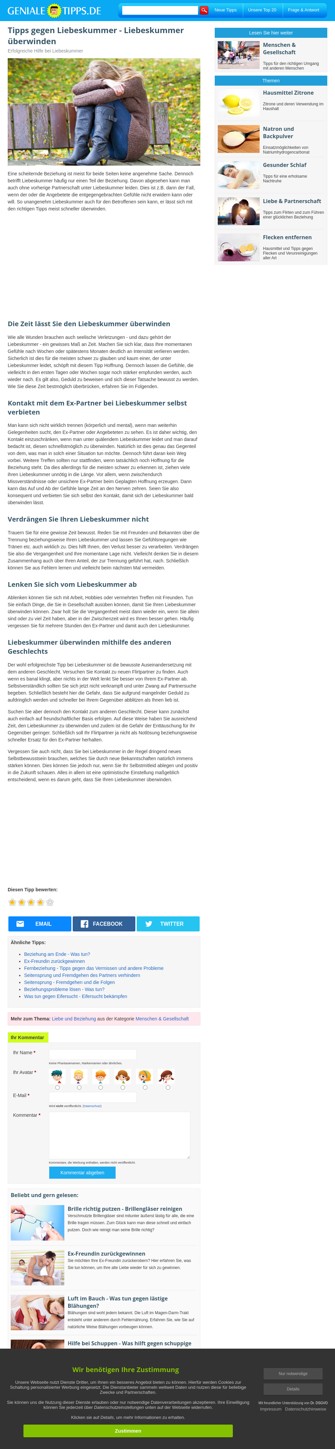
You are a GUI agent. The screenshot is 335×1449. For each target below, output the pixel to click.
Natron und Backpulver (278, 132)
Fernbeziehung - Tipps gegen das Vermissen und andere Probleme (93, 968)
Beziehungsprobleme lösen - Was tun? (64, 989)
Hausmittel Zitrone (288, 92)
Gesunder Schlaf (284, 165)
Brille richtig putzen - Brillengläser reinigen (125, 1208)
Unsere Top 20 (262, 9)
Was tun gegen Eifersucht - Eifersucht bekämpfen (75, 996)
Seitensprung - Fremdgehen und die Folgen (69, 982)
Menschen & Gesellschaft (162, 1018)
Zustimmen (128, 1431)
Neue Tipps (226, 9)
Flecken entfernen (287, 237)
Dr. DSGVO (319, 1403)
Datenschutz (92, 1106)
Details (293, 1389)
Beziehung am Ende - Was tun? (57, 954)
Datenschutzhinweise (305, 1409)
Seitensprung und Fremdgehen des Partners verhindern (82, 975)
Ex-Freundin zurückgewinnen (54, 961)
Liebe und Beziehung (74, 1018)
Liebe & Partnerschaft (292, 201)
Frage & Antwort (303, 9)
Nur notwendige (293, 1373)
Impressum (270, 1409)
